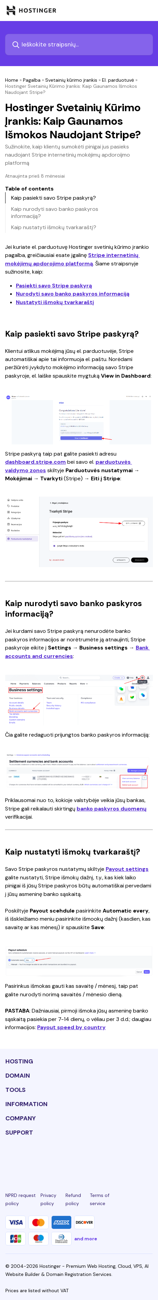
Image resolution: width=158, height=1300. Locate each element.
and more (85, 1239)
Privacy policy (48, 1199)
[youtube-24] (102, 1157)
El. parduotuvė (118, 80)
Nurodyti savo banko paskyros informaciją (72, 293)
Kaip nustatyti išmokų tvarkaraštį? (53, 227)
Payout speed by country (71, 1027)
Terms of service (99, 1199)
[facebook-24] (33, 1157)
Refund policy (73, 1199)
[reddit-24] (125, 1157)
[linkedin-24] (9, 1157)
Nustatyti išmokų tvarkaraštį (55, 302)
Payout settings (127, 869)
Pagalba (32, 80)
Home (11, 80)
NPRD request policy (20, 1199)
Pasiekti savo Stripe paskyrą (54, 285)
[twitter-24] (79, 1157)
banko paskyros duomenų (112, 808)
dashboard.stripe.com (35, 461)
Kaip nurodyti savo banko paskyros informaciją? (54, 212)
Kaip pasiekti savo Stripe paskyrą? (53, 197)
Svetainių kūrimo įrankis (71, 80)
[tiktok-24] (148, 1157)
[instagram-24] (56, 1157)
